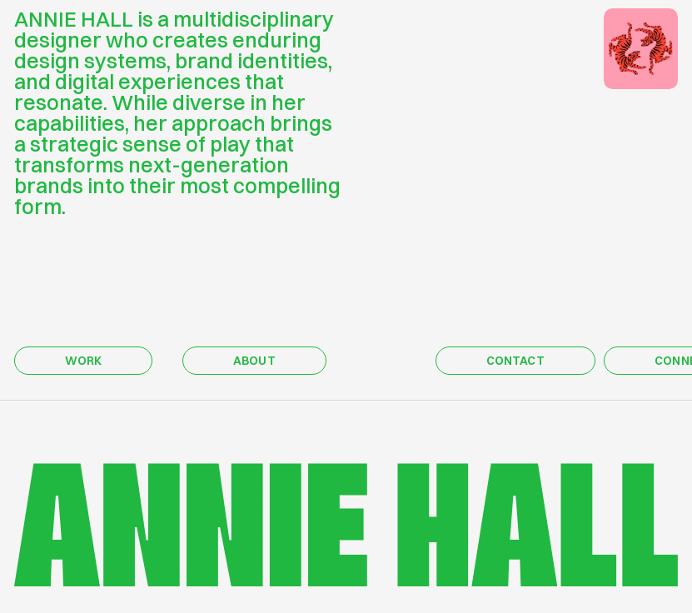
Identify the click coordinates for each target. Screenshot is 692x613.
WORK (83, 360)
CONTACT (515, 360)
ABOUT (254, 360)
